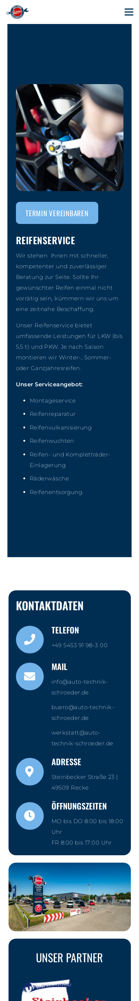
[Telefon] (34, 639)
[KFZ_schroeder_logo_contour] (18, 12)
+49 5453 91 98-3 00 (80, 645)
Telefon (65, 630)
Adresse (66, 761)
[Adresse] (34, 772)
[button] (129, 12)
